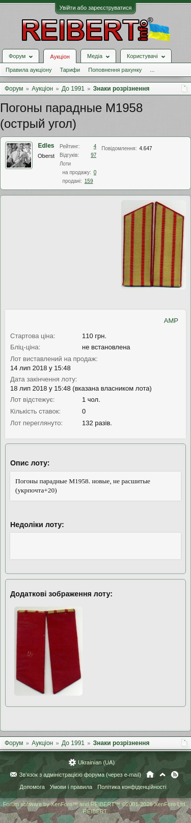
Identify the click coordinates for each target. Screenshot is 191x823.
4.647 (146, 148)
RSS (174, 774)
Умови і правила (71, 787)
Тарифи (70, 70)
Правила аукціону (28, 70)
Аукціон (59, 56)
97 (93, 155)
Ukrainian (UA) (96, 762)
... (152, 70)
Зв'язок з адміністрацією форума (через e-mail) (80, 775)
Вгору (162, 774)
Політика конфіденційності (131, 787)
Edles (46, 145)
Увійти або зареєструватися (96, 8)
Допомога (31, 787)
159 (89, 181)
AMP (171, 320)
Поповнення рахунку (115, 70)
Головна (150, 774)
